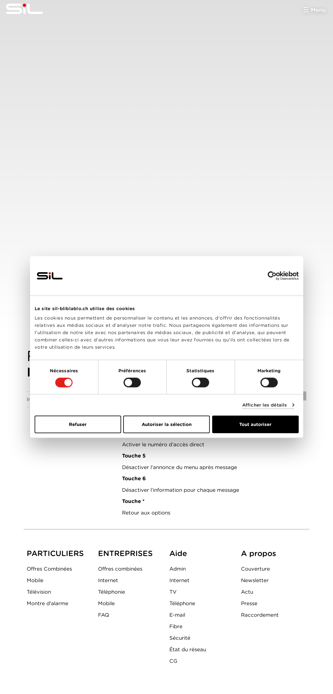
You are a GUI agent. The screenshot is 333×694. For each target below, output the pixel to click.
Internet (108, 580)
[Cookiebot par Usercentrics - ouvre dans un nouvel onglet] (272, 275)
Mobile (35, 580)
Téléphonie (111, 592)
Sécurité (179, 638)
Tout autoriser (255, 424)
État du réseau (187, 649)
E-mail (177, 615)
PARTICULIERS (55, 553)
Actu (247, 592)
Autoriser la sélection (167, 424)
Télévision (39, 592)
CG (173, 661)
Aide (178, 553)
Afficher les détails (264, 404)
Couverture (255, 569)
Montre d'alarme (47, 603)
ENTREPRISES (125, 553)
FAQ (103, 615)
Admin (177, 569)
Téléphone (182, 603)
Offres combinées (120, 569)
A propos (258, 553)
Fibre (175, 626)
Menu (318, 10)
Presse (249, 603)
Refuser (78, 424)
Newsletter (255, 580)
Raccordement (260, 615)
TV (173, 592)
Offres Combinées (49, 569)
